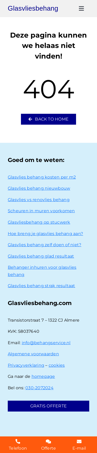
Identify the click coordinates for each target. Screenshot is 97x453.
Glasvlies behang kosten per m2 (42, 177)
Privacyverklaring (26, 365)
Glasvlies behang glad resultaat (41, 256)
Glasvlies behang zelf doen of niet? (44, 244)
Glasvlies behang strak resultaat (41, 285)
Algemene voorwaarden (33, 353)
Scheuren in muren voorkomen (41, 210)
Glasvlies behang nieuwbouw (39, 188)
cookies (57, 365)
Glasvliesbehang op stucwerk (39, 222)
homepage (43, 376)
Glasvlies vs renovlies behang (39, 199)
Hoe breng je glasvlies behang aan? (45, 233)
